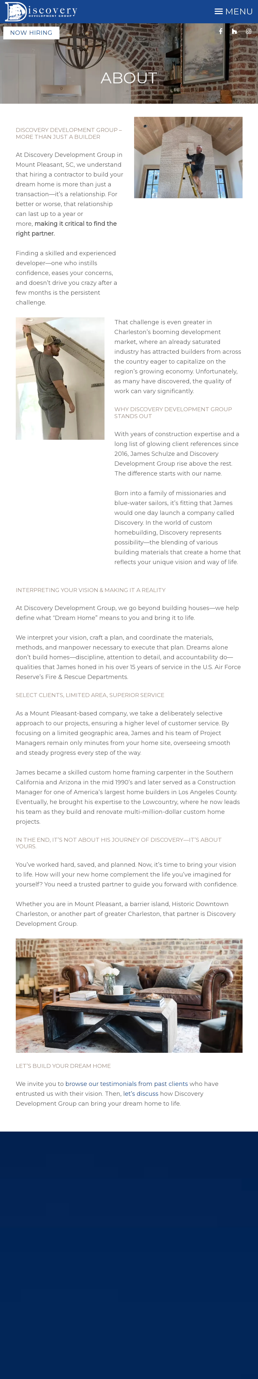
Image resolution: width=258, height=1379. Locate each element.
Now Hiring (31, 32)
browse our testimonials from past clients (126, 1084)
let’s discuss (140, 1093)
